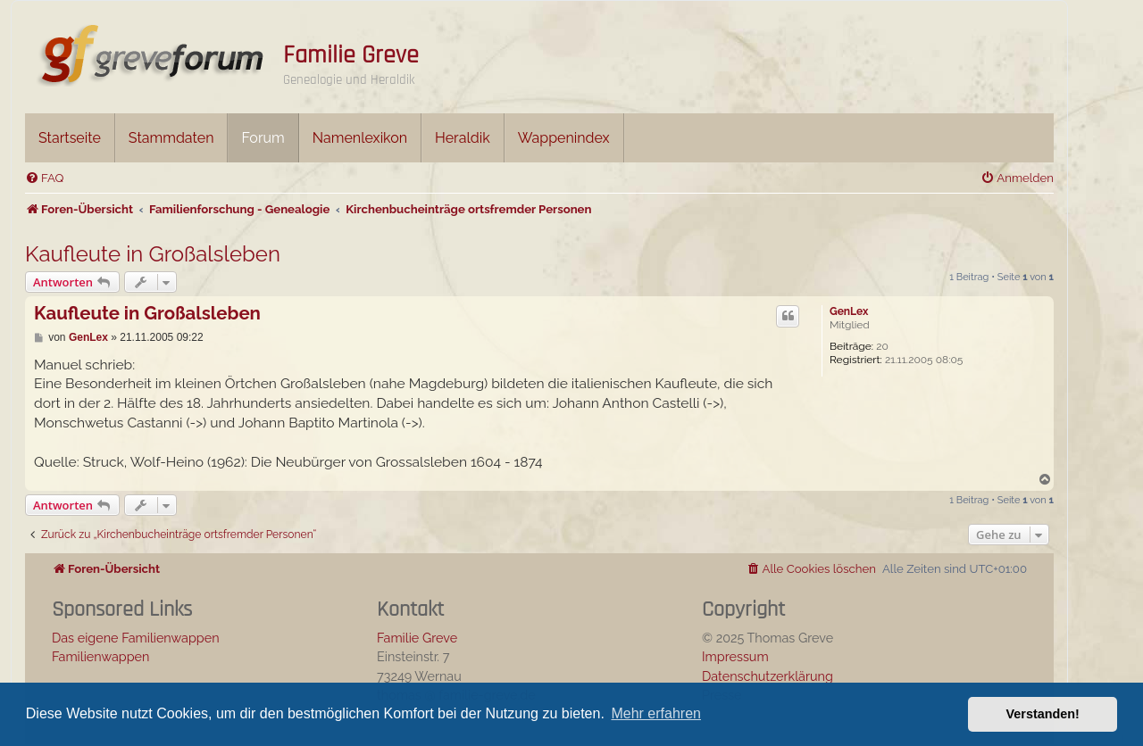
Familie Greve (351, 55)
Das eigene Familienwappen (136, 637)
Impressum (735, 656)
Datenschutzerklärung (767, 676)
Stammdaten (171, 137)
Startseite (69, 137)
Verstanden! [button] (1043, 714)
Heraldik (462, 137)
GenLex (849, 311)
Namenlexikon (360, 137)
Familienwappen (100, 656)
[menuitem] (44, 178)
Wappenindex (564, 137)
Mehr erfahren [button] (656, 713)
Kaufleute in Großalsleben (152, 254)
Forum (262, 137)
